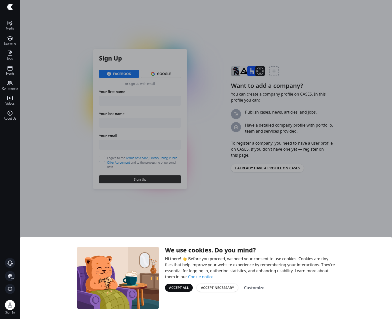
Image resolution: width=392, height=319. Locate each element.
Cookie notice (201, 276)
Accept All (179, 287)
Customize (254, 287)
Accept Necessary (217, 287)
